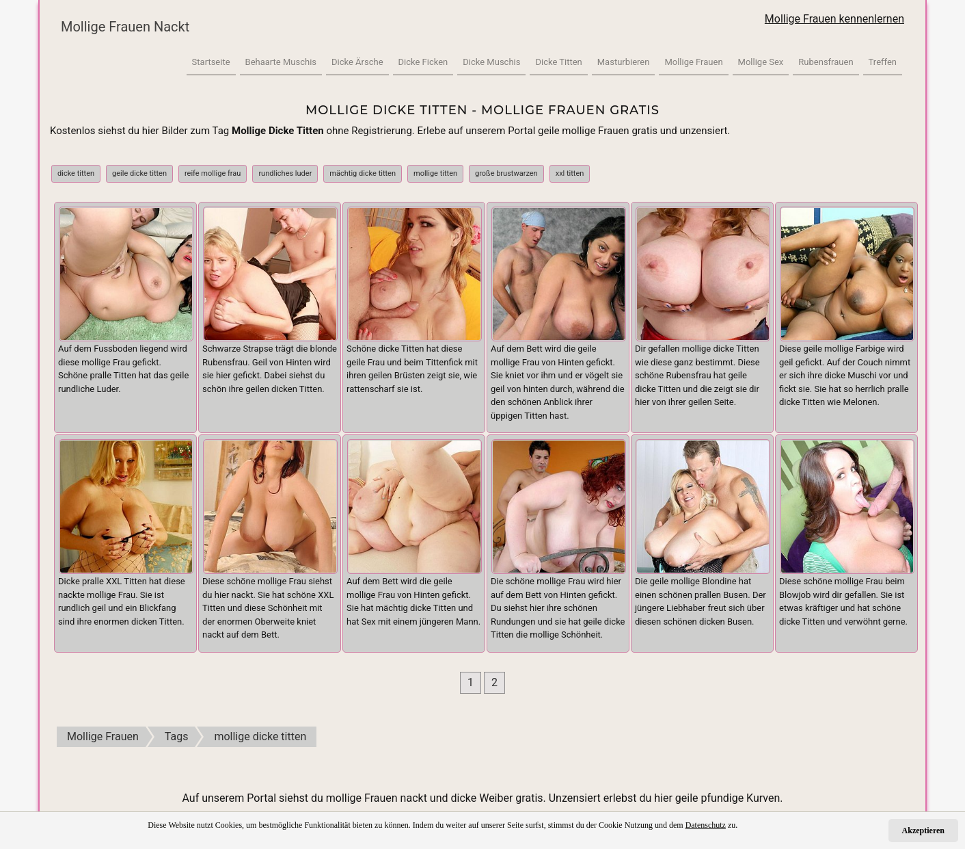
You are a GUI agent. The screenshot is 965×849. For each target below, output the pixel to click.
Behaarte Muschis (280, 62)
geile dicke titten (139, 173)
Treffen (883, 62)
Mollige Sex (761, 62)
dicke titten (75, 173)
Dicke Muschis (491, 62)
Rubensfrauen (825, 62)
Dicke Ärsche (357, 62)
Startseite (211, 62)
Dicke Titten (558, 62)
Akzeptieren (923, 830)
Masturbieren (623, 62)
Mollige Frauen (693, 62)
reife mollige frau (213, 173)
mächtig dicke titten (362, 173)
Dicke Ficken (423, 62)
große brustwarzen (506, 173)
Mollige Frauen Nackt (125, 26)
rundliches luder (285, 173)
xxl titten (570, 173)
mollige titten (435, 173)
